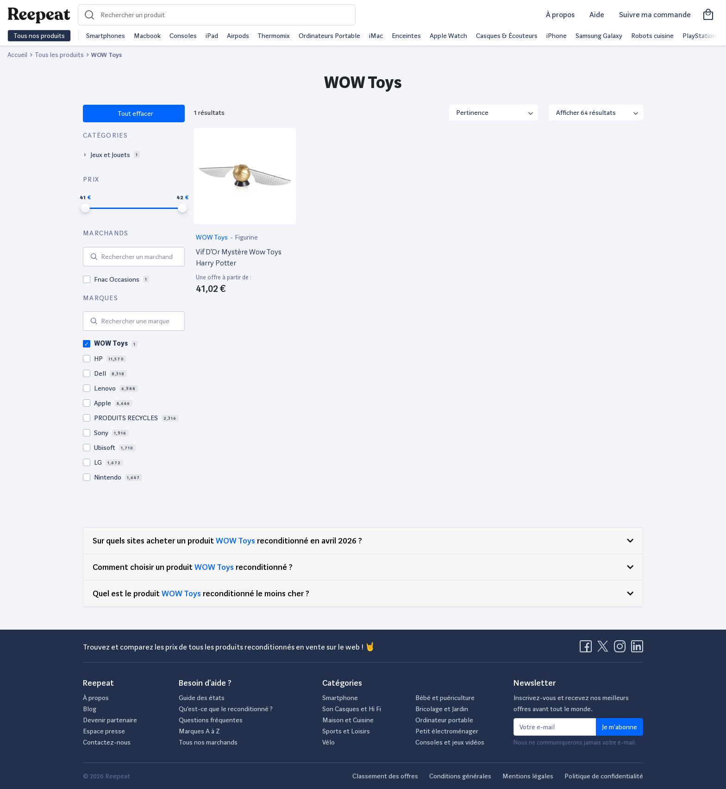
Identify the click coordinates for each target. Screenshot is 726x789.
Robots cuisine (652, 35)
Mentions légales (527, 776)
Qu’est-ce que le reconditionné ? (226, 709)
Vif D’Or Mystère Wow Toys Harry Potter (239, 257)
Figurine (246, 237)
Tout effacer (135, 113)
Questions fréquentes (211, 720)
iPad (212, 35)
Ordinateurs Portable (329, 35)
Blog (89, 709)
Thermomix (273, 35)
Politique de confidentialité (603, 776)
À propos (560, 14)
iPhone (556, 35)
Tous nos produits (39, 35)
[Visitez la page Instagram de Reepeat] (622, 649)
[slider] (85, 208)
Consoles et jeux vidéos (449, 742)
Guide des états (202, 697)
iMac (376, 35)
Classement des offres (385, 776)
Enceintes (406, 35)
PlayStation (699, 35)
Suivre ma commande (655, 14)
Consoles (183, 35)
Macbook (147, 35)
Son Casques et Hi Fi (351, 709)
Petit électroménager (446, 731)
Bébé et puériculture (445, 697)
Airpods (238, 35)
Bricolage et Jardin (441, 709)
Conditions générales (460, 776)
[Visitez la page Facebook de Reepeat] (587, 649)
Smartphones (105, 35)
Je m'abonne (619, 727)
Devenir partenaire (110, 720)
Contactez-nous (107, 742)
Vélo (328, 742)
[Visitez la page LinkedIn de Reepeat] (637, 649)
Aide (596, 14)
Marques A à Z (199, 731)
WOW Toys (212, 237)
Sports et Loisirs (346, 731)
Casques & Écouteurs (507, 35)
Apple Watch (448, 35)
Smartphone (340, 697)
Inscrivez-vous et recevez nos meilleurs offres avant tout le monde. (571, 703)
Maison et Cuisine (348, 720)
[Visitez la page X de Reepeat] (605, 649)
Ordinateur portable (444, 720)
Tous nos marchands (208, 742)
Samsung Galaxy (599, 35)
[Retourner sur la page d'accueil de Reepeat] (38, 15)
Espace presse (104, 731)
